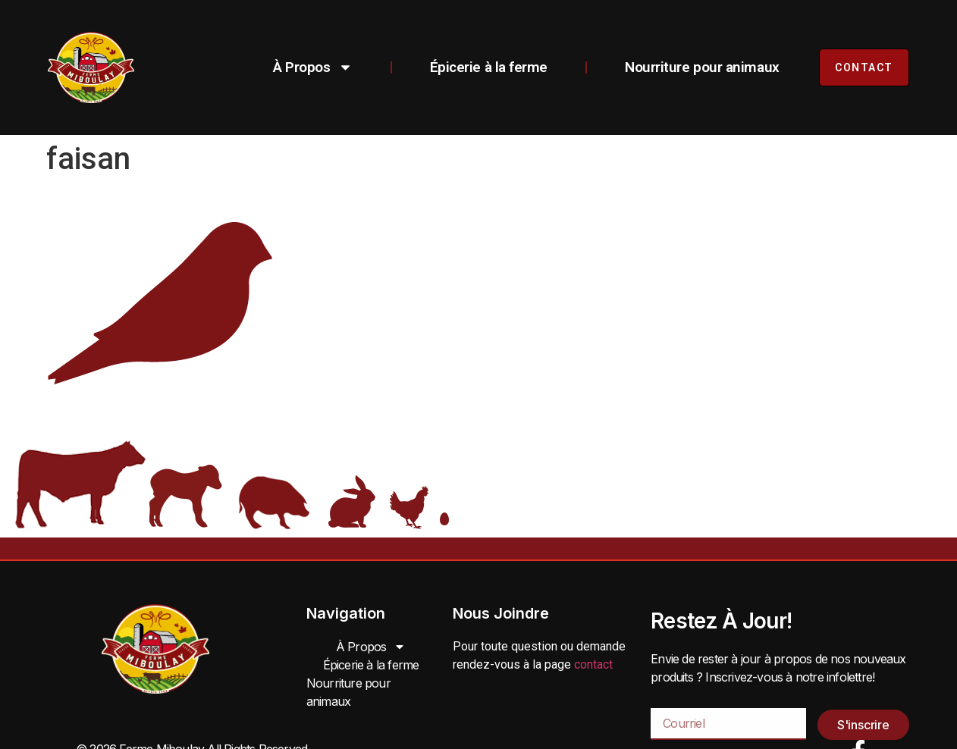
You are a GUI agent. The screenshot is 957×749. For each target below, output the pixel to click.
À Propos (312, 67)
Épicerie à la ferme (489, 67)
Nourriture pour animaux (702, 67)
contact (593, 664)
